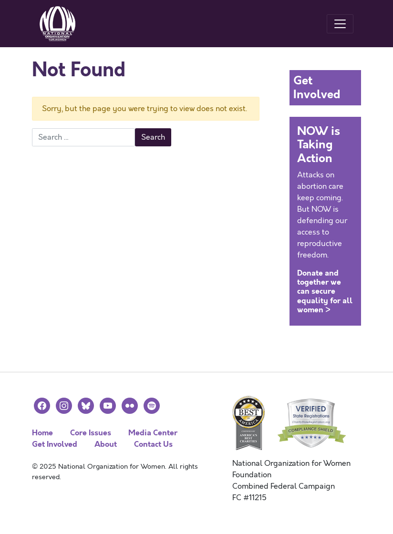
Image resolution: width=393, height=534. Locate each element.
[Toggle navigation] (340, 23)
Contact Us (153, 444)
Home (42, 432)
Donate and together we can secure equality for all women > (324, 291)
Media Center (152, 432)
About (105, 444)
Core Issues (90, 432)
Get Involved (54, 444)
